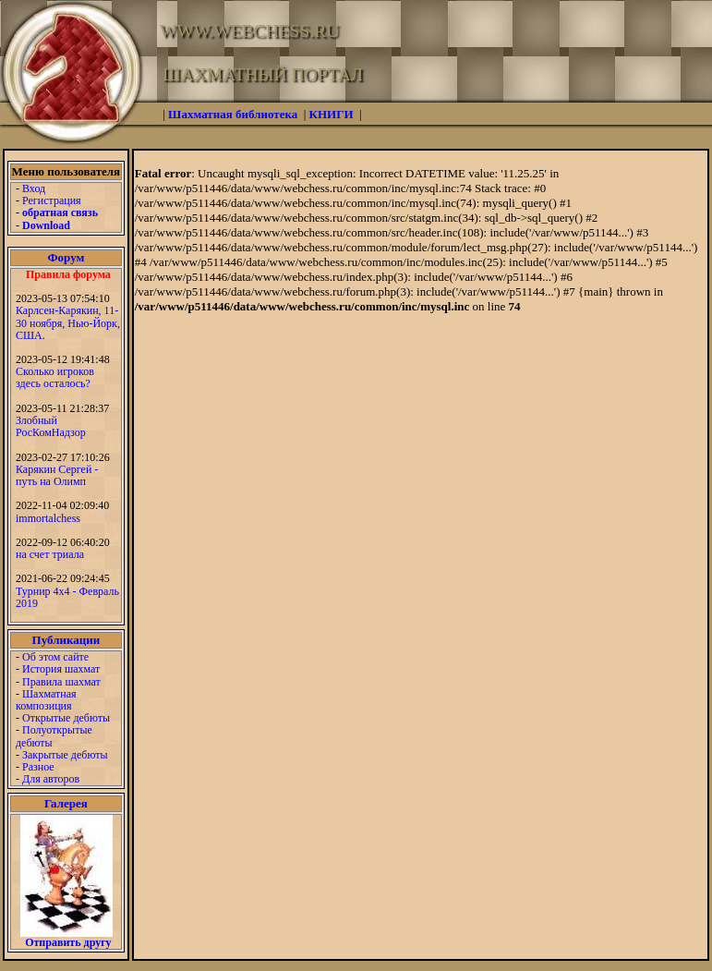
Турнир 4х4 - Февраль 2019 (67, 597)
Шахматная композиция (46, 699)
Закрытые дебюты (65, 754)
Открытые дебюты (66, 717)
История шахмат (61, 668)
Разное (38, 766)
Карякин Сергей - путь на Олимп (57, 475)
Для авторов (50, 778)
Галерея (66, 803)
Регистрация (51, 200)
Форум (65, 257)
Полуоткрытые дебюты (54, 735)
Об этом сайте (55, 656)
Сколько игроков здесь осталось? (55, 377)
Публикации (66, 640)
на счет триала (50, 554)
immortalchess (48, 518)
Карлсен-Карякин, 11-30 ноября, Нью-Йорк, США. (68, 322)
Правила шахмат (61, 681)
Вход (33, 188)
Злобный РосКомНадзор (51, 426)
